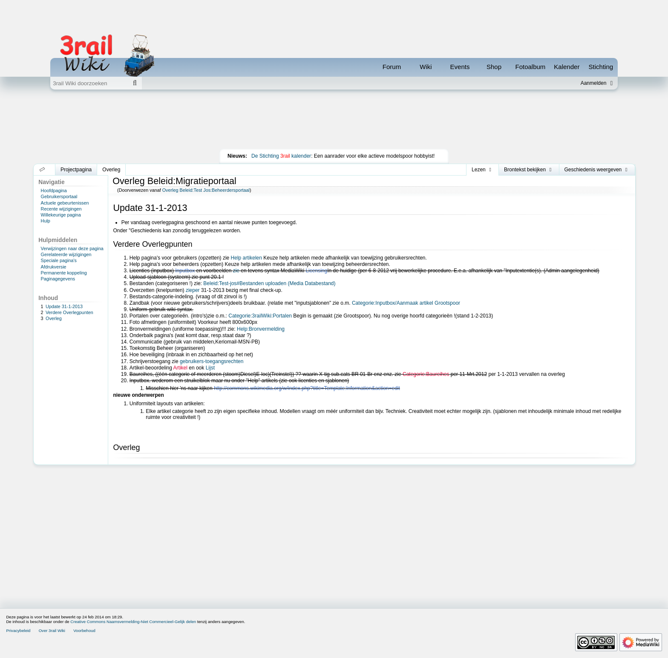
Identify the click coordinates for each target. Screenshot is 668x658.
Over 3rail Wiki (52, 630)
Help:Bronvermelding (261, 329)
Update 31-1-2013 (64, 306)
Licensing (316, 271)
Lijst (210, 368)
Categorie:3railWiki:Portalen (260, 316)
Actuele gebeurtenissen (65, 202)
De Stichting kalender (281, 156)
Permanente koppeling (64, 272)
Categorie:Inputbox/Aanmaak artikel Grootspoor (406, 303)
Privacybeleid (18, 630)
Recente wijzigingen (61, 208)
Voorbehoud (84, 630)
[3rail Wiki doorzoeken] (89, 83)
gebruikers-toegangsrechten (211, 361)
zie (236, 271)
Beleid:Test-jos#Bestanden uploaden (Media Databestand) (269, 283)
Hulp (45, 220)
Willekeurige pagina (61, 214)
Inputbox (185, 271)
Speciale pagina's (59, 260)
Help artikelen (246, 258)
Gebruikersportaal (59, 196)
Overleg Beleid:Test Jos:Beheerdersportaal (206, 190)
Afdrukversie (53, 266)
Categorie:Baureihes (426, 374)
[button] (42, 169)
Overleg (54, 318)
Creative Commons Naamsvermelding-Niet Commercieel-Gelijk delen (133, 621)
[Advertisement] (334, 121)
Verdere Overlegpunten (69, 312)
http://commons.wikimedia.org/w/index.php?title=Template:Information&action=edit (307, 388)
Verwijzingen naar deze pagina (72, 248)
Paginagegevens (58, 278)
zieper (193, 290)
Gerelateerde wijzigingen (66, 254)
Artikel (180, 368)
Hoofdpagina (54, 190)
